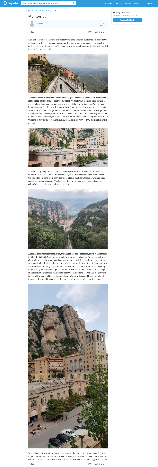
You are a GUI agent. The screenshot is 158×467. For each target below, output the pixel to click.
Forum (118, 3)
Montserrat (50, 40)
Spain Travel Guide (37, 11)
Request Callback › (127, 20)
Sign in (149, 3)
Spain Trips (49, 11)
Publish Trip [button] (139, 3)
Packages (127, 3)
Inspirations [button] (108, 3)
